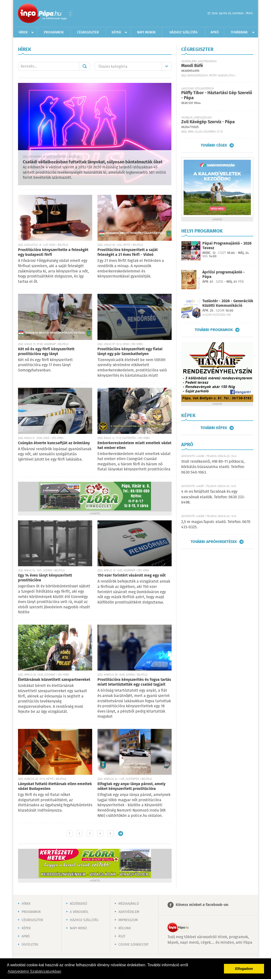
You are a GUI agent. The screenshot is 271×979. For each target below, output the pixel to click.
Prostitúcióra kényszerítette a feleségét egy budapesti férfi (53, 252)
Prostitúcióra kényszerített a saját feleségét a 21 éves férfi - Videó (127, 252)
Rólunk (124, 928)
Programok (54, 32)
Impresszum (128, 920)
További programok (214, 330)
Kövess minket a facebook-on (202, 905)
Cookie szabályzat (133, 944)
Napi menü (78, 928)
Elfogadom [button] (244, 969)
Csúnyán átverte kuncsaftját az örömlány (54, 443)
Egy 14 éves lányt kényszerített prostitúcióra (45, 578)
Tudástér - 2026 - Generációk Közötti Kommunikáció (227, 303)
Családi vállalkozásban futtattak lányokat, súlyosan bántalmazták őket (93, 162)
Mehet (84, 66)
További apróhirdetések (214, 542)
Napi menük (146, 32)
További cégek (214, 145)
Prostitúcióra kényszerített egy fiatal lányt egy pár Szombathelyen (130, 351)
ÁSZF (122, 936)
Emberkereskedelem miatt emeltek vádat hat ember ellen (134, 445)
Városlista (70, 14)
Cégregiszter (88, 32)
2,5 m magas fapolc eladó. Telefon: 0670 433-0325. (215, 524)
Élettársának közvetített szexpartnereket (54, 680)
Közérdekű (78, 903)
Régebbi (121, 834)
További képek (213, 428)
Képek (116, 32)
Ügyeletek (30, 944)
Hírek (23, 32)
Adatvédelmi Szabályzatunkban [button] (34, 971)
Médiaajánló (128, 903)
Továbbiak (239, 32)
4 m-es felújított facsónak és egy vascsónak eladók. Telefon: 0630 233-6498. (213, 497)
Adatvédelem (128, 912)
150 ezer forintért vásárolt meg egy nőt (131, 576)
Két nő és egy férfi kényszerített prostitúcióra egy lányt (46, 351)
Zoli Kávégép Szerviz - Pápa (208, 122)
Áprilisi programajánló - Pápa (223, 274)
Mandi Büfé (192, 65)
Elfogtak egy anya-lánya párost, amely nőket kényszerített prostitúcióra (131, 786)
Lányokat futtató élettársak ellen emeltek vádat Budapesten (55, 786)
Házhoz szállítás (183, 32)
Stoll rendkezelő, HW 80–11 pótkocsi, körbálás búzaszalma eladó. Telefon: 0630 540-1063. (213, 467)
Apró (215, 32)
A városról (79, 912)
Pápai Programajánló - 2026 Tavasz (227, 245)
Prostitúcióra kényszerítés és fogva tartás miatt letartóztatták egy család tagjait (134, 682)
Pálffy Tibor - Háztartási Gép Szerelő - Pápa (216, 95)
